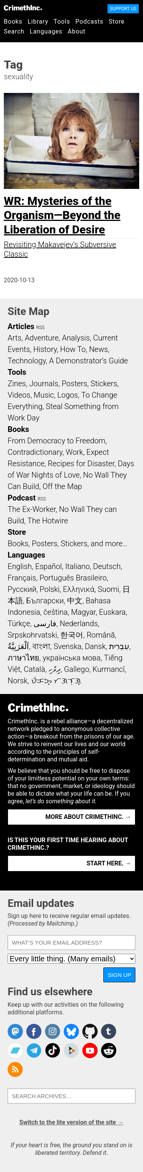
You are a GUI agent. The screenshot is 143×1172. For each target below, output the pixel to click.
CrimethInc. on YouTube (90, 1050)
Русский (22, 589)
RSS (40, 327)
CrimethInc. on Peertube (71, 1050)
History (45, 349)
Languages (46, 31)
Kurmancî (109, 669)
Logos (67, 395)
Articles (21, 326)
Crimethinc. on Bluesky (71, 1031)
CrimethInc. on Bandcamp (15, 1050)
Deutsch (107, 566)
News (98, 349)
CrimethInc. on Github (90, 1031)
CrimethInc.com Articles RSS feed (15, 1069)
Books (13, 21)
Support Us (123, 8)
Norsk (17, 680)
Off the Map (62, 486)
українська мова (72, 657)
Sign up (119, 975)
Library (38, 21)
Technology (27, 360)
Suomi (108, 589)
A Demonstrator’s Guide (88, 360)
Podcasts (89, 21)
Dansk (95, 646)
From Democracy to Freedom (56, 440)
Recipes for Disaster (81, 463)
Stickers (104, 383)
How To (73, 349)
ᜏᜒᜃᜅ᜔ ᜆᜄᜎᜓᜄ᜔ (56, 680)
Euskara (112, 612)
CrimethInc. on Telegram (34, 1050)
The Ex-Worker (32, 509)
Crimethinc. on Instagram (52, 1031)
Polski (49, 589)
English (20, 566)
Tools (62, 21)
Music (44, 395)
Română (101, 635)
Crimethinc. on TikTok (52, 1050)
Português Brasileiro (72, 577)
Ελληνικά (78, 589)
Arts (14, 337)
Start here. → (109, 863)
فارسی (45, 623)
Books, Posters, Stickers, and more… (67, 543)
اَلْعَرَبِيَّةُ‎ (18, 646)
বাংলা (41, 646)
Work (74, 452)
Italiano (77, 566)
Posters (74, 383)
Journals (43, 383)
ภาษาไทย (23, 657)
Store (116, 21)
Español (48, 566)
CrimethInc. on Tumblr (108, 1031)
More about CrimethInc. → (88, 816)
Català (34, 669)
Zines (17, 383)
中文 (74, 600)
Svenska (67, 646)
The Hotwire (47, 520)
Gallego (76, 669)
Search (14, 31)
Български (45, 600)
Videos (19, 395)
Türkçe (19, 623)
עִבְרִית (119, 646)
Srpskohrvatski (32, 635)
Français (22, 577)
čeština (55, 612)
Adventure (42, 337)
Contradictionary (35, 452)
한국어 (71, 635)
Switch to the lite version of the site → (71, 1122)
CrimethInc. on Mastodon (15, 1031)
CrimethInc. (23, 7)
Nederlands (78, 623)
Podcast (21, 497)
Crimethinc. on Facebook (34, 1031)
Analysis (76, 337)
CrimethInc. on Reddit (108, 1050)
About (76, 31)
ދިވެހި (54, 669)
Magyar (83, 612)
